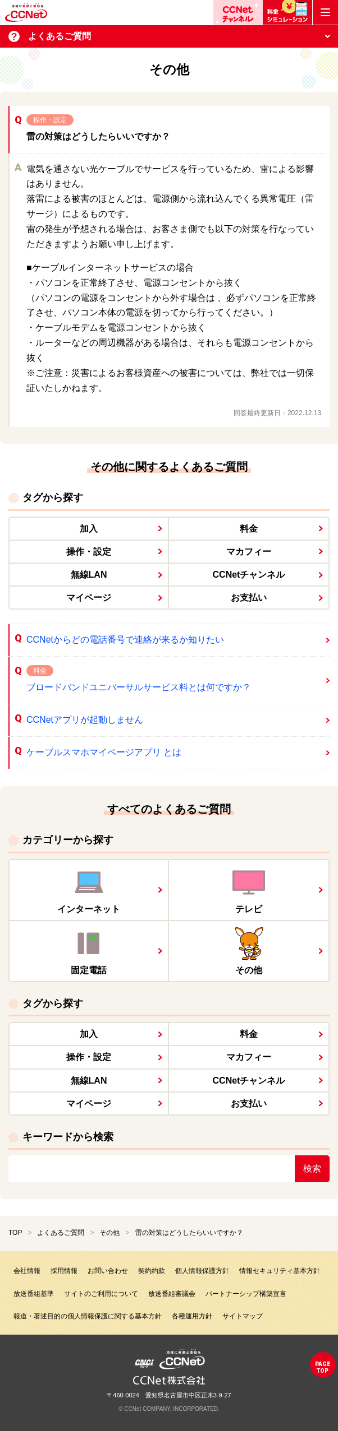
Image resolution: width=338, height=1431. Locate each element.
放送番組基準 (33, 1294)
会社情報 (26, 1271)
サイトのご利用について (101, 1294)
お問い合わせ (108, 1271)
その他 (109, 1233)
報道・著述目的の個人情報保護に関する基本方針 (87, 1316)
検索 (312, 1168)
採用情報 (64, 1271)
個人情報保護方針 (202, 1271)
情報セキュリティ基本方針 (279, 1271)
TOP (15, 1233)
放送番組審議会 (171, 1294)
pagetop (322, 1367)
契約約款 (151, 1271)
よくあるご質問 (60, 1233)
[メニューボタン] (325, 12)
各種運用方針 (192, 1316)
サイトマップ (242, 1316)
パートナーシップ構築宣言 (245, 1294)
